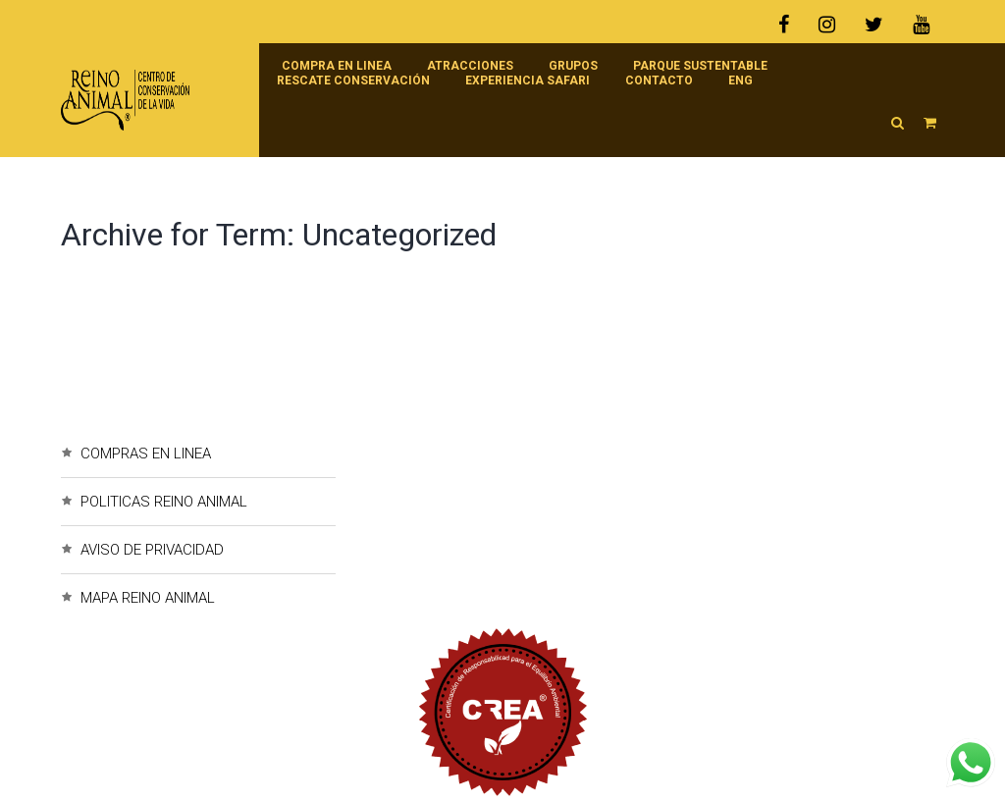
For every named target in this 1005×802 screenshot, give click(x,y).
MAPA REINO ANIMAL (147, 598)
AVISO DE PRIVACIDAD (152, 550)
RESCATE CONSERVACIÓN (353, 80)
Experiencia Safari (527, 80)
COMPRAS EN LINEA (145, 453)
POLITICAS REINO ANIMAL (163, 501)
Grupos (573, 66)
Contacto (659, 80)
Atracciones (470, 66)
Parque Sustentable (700, 66)
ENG (740, 80)
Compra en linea (337, 66)
